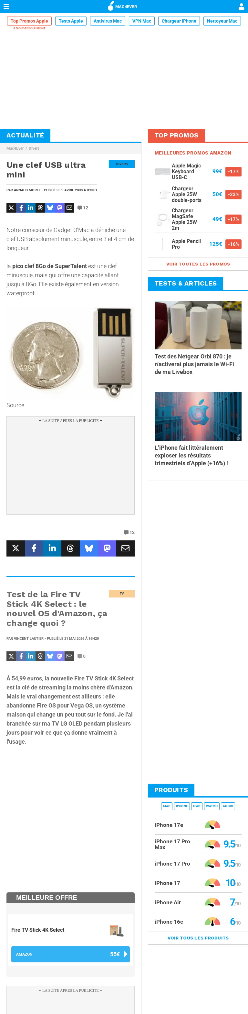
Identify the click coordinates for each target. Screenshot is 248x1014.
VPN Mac (141, 21)
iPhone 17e (169, 825)
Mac (167, 806)
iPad (197, 806)
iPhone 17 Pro (172, 863)
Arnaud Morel (27, 190)
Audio (228, 806)
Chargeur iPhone (179, 21)
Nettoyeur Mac (222, 21)
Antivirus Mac (108, 21)
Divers (34, 148)
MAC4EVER (122, 5)
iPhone (182, 806)
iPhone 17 (167, 883)
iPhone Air (168, 902)
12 (83, 207)
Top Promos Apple (29, 21)
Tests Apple (71, 21)
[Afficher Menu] (6, 6)
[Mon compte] (241, 7)
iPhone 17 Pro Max (172, 844)
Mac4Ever (15, 148)
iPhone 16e (169, 922)
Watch (212, 806)
